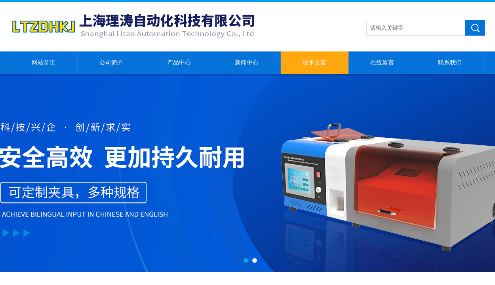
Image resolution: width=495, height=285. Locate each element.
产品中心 (179, 62)
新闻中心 (247, 62)
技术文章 (314, 62)
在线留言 (382, 62)
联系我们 (450, 62)
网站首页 (43, 62)
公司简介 (111, 62)
